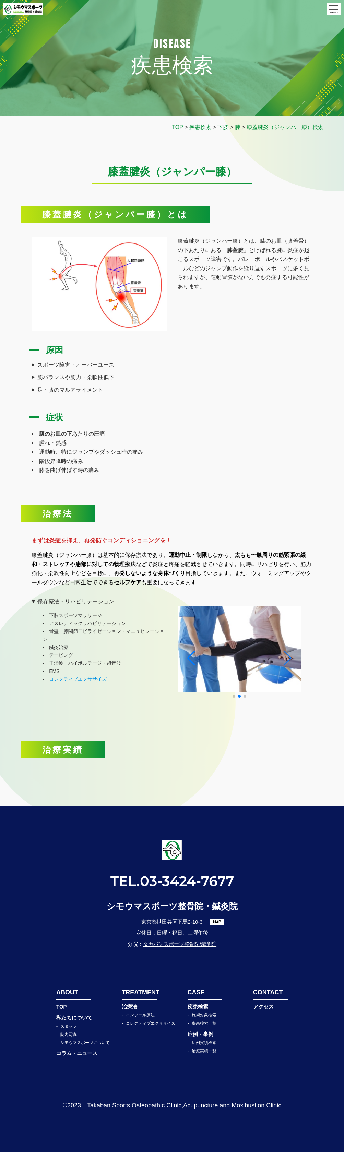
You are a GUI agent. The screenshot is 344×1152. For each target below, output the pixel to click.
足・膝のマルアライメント (70, 390)
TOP (61, 1007)
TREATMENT (139, 992)
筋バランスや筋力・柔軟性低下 (75, 377)
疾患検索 (198, 1007)
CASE (196, 992)
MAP (217, 921)
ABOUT (67, 992)
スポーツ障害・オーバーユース (75, 365)
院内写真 (68, 1034)
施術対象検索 (204, 1015)
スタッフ (68, 1026)
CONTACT (268, 992)
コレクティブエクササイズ (150, 1023)
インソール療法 (140, 1015)
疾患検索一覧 (204, 1023)
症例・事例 (200, 1034)
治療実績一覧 (204, 1051)
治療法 (129, 1007)
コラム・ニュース (76, 1053)
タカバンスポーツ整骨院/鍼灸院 (179, 944)
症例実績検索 (204, 1042)
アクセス (263, 1007)
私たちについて (74, 1017)
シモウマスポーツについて (85, 1042)
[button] (234, 696)
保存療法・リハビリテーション (75, 601)
